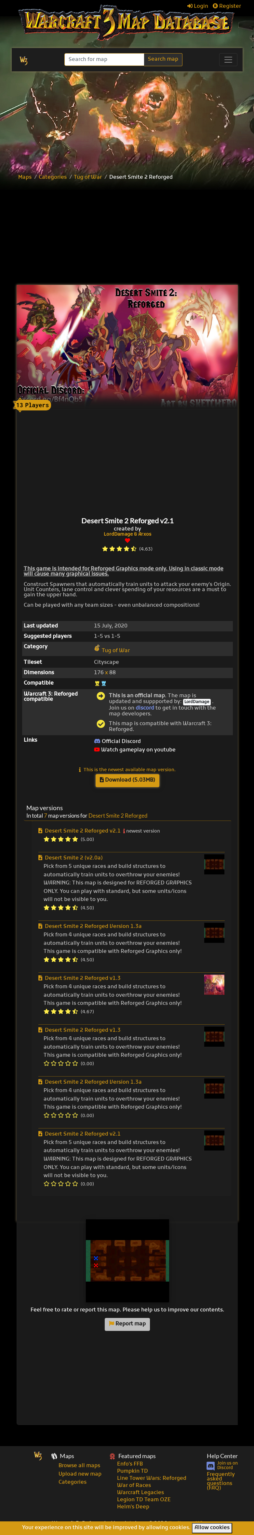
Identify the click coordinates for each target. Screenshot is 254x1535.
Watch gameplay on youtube (135, 750)
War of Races (134, 1485)
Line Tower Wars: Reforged (151, 1478)
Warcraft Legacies (140, 1493)
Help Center (222, 1456)
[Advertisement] (134, 233)
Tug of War (88, 177)
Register (227, 6)
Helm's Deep (133, 1507)
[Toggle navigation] (228, 59)
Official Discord (117, 741)
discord (145, 708)
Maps (25, 177)
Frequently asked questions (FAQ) (221, 1481)
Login (197, 6)
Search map (163, 59)
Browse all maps (79, 1466)
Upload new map (80, 1474)
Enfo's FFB (130, 1464)
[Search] (104, 59)
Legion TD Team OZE (144, 1500)
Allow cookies (212, 1528)
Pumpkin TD (132, 1471)
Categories (53, 177)
